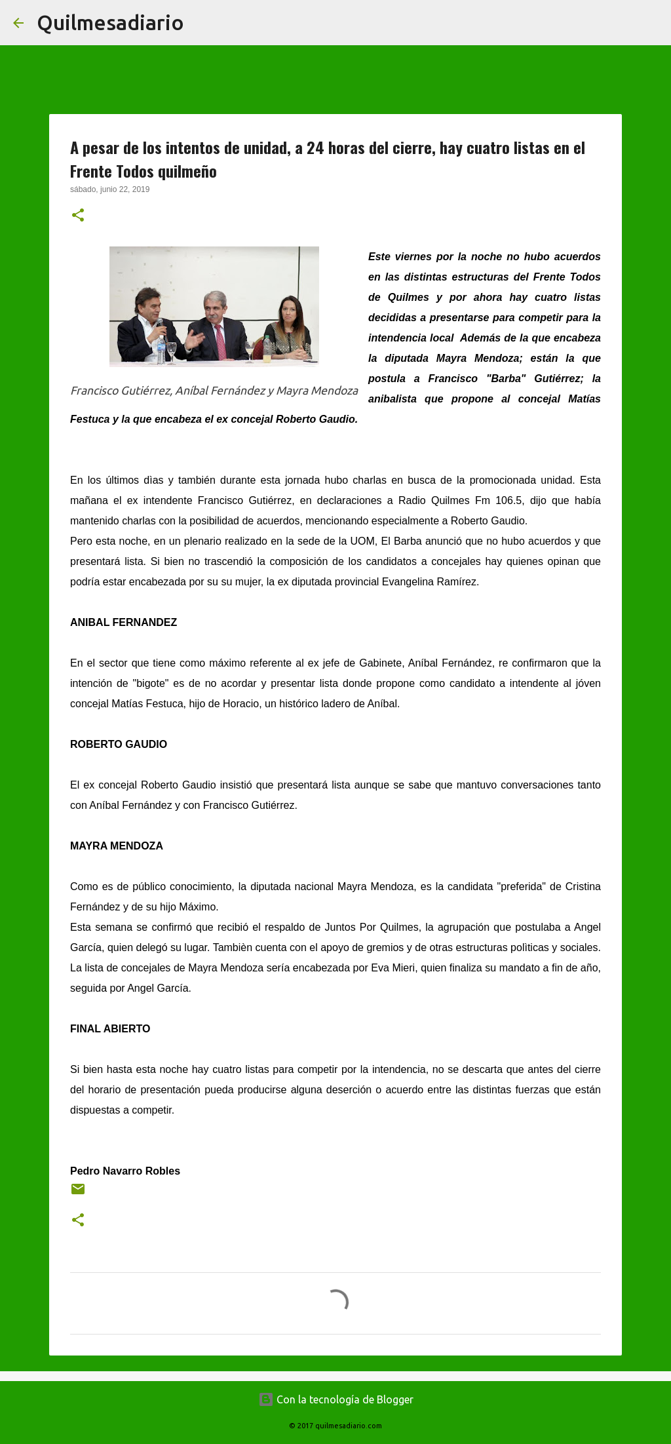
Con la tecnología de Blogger (335, 1399)
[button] (78, 216)
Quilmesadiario (110, 22)
